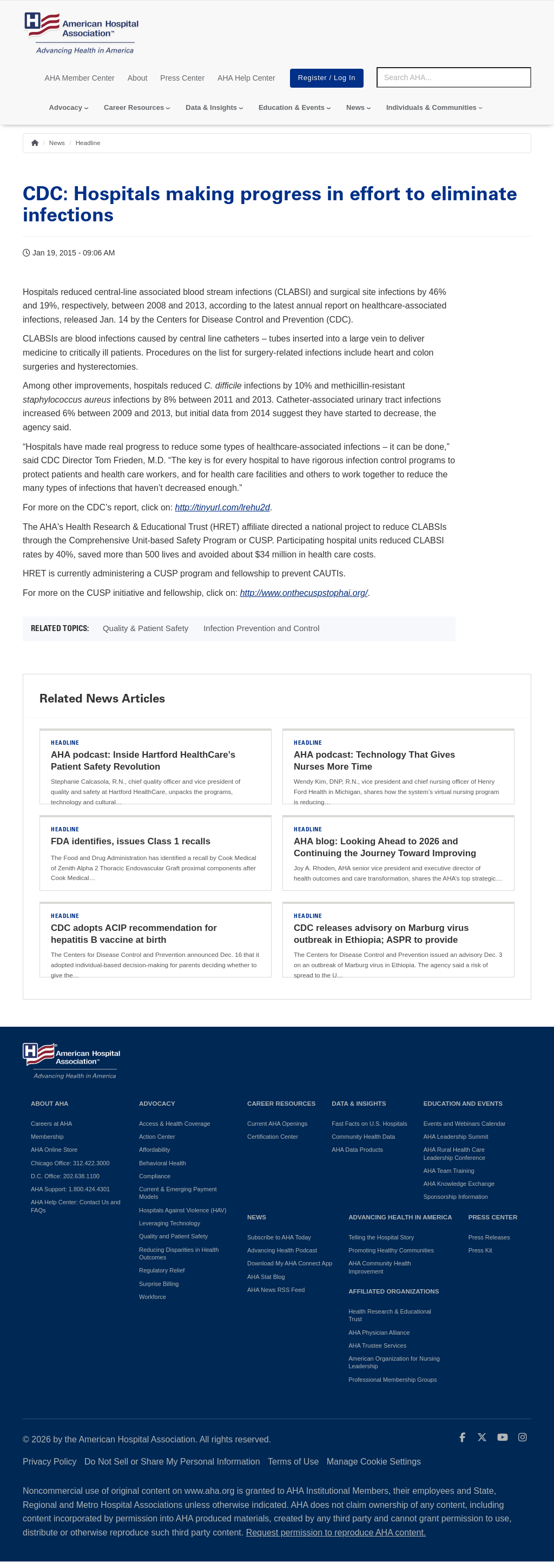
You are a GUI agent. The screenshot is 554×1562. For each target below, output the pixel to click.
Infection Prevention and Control (261, 628)
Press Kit (480, 1250)
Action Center (157, 1136)
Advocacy (65, 107)
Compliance (154, 1176)
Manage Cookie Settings (374, 1461)
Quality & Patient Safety (145, 628)
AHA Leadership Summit (456, 1136)
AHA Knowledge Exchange (459, 1183)
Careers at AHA (51, 1123)
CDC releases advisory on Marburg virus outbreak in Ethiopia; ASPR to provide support (381, 940)
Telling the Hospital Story (381, 1237)
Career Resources (134, 107)
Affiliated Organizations (393, 1291)
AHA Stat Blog (266, 1277)
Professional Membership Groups (392, 1379)
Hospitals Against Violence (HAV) (183, 1210)
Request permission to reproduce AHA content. (336, 1532)
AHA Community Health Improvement (379, 1267)
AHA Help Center (246, 78)
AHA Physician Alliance (379, 1332)
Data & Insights (211, 107)
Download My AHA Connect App (289, 1263)
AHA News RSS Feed (276, 1290)
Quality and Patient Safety (173, 1236)
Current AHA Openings (277, 1123)
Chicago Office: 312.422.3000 (70, 1163)
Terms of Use (293, 1461)
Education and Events (463, 1103)
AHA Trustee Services (377, 1345)
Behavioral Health (162, 1163)
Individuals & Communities (431, 107)
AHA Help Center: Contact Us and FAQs (76, 1206)
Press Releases (489, 1237)
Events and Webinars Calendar (465, 1123)
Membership (47, 1136)
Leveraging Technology (169, 1223)
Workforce (152, 1297)
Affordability (154, 1149)
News (355, 107)
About (138, 78)
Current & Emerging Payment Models (178, 1193)
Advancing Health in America (400, 1216)
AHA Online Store (54, 1149)
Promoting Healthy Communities (391, 1250)
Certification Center (272, 1136)
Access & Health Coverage (174, 1123)
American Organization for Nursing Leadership (394, 1362)
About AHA (50, 1103)
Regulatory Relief (161, 1270)
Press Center (182, 78)
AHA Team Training (449, 1170)
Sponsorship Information (456, 1196)
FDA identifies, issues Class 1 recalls (130, 841)
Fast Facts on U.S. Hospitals (369, 1123)
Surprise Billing (159, 1284)
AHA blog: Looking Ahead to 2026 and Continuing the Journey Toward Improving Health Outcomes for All (385, 853)
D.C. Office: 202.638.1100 (65, 1176)
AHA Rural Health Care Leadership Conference (454, 1153)
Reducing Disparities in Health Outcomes (179, 1253)
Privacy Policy (50, 1461)
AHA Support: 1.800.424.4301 (70, 1189)
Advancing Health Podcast (282, 1250)
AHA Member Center (80, 78)
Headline (88, 142)
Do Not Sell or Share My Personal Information (172, 1461)
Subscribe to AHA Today (279, 1237)
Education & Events (292, 107)
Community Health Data (363, 1136)
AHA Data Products (357, 1149)
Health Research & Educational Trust (389, 1315)
